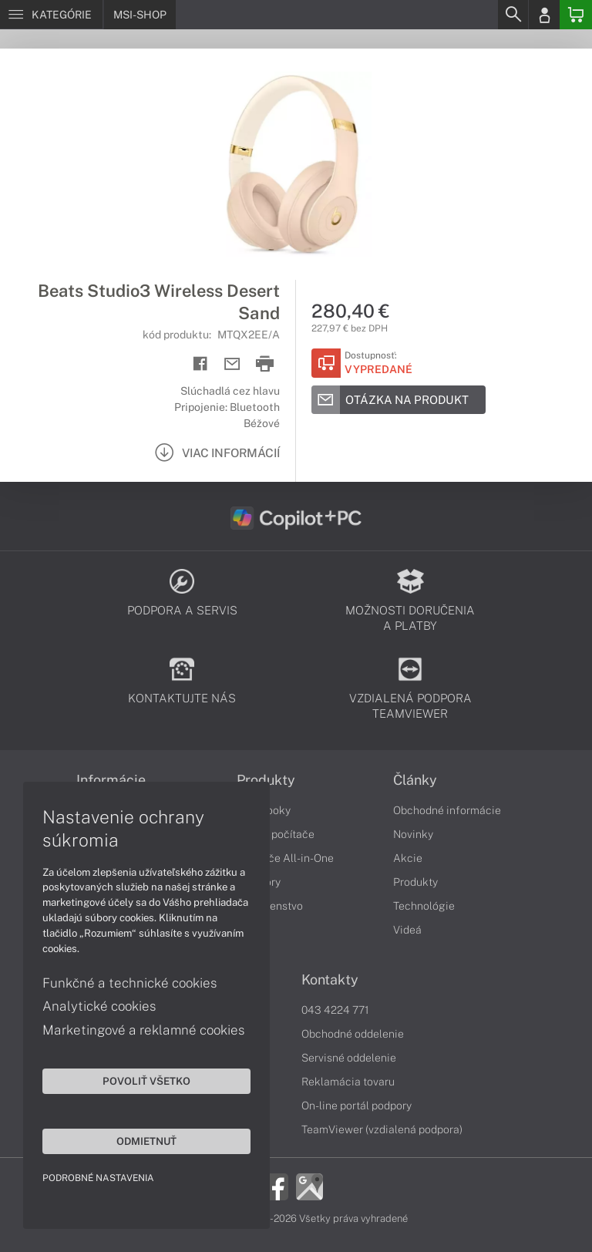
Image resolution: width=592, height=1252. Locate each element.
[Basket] (576, 14)
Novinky (413, 834)
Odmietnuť (146, 1141)
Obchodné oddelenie (352, 1034)
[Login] (544, 14)
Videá (407, 930)
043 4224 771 (335, 1010)
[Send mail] (232, 364)
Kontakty (329, 980)
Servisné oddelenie (348, 1058)
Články (415, 780)
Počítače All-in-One (285, 858)
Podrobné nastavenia (98, 1178)
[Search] (512, 14)
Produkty (266, 780)
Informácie (111, 780)
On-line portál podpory (356, 1105)
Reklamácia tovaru (348, 1081)
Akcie (407, 858)
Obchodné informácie (447, 810)
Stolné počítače (275, 834)
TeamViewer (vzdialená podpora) (381, 1129)
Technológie (424, 906)
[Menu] (51, 14)
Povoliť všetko (146, 1081)
